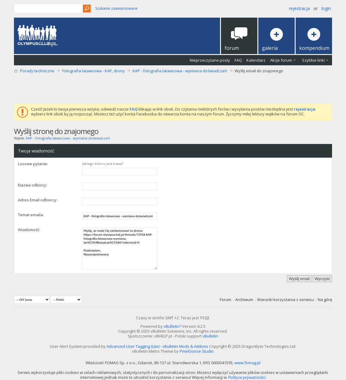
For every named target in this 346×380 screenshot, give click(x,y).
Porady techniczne (37, 71)
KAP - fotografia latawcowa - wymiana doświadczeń (180, 71)
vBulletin (210, 336)
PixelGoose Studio (197, 351)
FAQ (238, 60)
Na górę (325, 299)
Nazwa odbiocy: (32, 185)
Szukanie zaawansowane (116, 8)
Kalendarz (256, 60)
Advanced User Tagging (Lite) (133, 346)
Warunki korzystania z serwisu (285, 299)
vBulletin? (172, 326)
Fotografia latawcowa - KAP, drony (93, 71)
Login (326, 8)
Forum (225, 299)
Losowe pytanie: (33, 163)
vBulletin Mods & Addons (185, 346)
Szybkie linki (313, 60)
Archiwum (244, 299)
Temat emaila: (31, 214)
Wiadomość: (29, 229)
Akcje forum (281, 60)
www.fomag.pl (247, 362)
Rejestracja (299, 8)
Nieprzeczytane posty (210, 60)
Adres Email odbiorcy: (37, 199)
